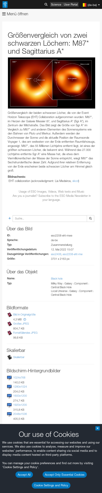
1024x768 (19, 377)
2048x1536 (20, 414)
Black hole (56, 278)
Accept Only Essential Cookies (65, 474)
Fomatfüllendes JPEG (25, 333)
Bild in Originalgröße (24, 314)
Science (56, 4)
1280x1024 (20, 386)
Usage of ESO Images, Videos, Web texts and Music (51, 191)
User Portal (71, 4)
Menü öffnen (15, 14)
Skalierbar (19, 357)
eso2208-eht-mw (73, 254)
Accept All (24, 474)
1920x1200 (20, 404)
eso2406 (56, 254)
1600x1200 (20, 395)
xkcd (75, 181)
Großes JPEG (21, 323)
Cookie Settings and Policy (51, 485)
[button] (24, 319)
